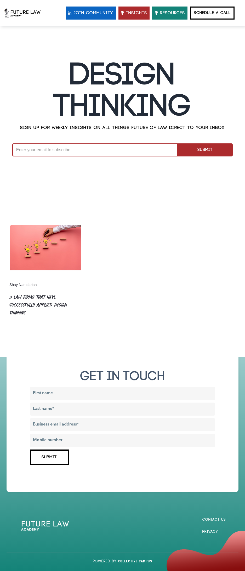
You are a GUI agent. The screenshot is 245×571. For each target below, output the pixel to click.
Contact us (214, 519)
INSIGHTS (136, 13)
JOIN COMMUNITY (93, 13)
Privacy (210, 531)
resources (172, 13)
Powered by (122, 561)
